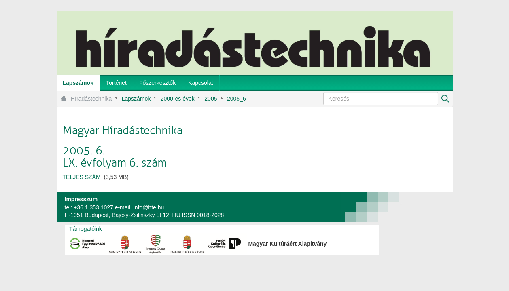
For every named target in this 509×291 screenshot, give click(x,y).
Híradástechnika (91, 98)
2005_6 (236, 98)
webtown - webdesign (425, 207)
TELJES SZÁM (82, 177)
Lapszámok (136, 98)
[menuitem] (78, 83)
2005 (210, 98)
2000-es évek (178, 98)
